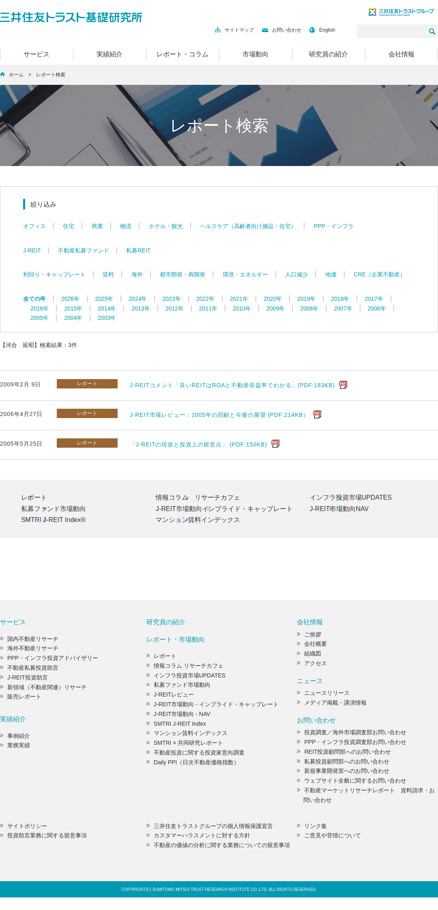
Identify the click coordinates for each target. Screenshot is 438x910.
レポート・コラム (182, 54)
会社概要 (312, 647)
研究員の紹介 (328, 54)
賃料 (108, 274)
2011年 (208, 308)
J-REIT (32, 250)
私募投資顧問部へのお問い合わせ (343, 764)
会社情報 (401, 54)
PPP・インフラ (334, 226)
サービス (36, 54)
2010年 (242, 308)
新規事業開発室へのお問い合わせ (343, 774)
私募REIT (138, 250)
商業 (97, 226)
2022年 (205, 298)
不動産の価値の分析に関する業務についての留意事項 (218, 848)
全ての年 (34, 298)
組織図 (309, 656)
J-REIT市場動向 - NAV (178, 717)
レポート (34, 497)
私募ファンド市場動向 (53, 510)
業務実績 (15, 748)
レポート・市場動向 (175, 642)
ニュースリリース (323, 696)
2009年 (275, 308)
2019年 (306, 298)
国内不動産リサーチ (29, 641)
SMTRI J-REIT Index (176, 726)
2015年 (73, 308)
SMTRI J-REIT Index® (53, 522)
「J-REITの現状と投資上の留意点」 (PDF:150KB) (198, 444)
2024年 (138, 298)
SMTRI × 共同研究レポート (184, 746)
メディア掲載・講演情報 (332, 706)
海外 (137, 274)
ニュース (310, 683)
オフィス (34, 226)
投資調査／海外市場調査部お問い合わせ (351, 735)
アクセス (312, 666)
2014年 (107, 308)
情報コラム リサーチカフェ (198, 497)
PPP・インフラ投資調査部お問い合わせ (351, 745)
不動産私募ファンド (83, 250)
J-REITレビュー (170, 697)
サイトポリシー (23, 829)
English (322, 30)
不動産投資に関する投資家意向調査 (195, 756)
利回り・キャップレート (54, 274)
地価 (331, 274)
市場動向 (255, 54)
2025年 (104, 298)
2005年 (39, 318)
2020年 (273, 298)
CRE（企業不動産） (380, 274)
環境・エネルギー (245, 274)
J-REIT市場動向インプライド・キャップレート (224, 510)
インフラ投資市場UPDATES (352, 497)
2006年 (377, 308)
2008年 (309, 308)
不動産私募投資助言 (29, 671)
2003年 (107, 318)
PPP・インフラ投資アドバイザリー (49, 661)
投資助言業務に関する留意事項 (43, 838)
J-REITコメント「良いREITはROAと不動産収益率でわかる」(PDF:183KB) (232, 385)
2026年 (70, 298)
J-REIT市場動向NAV (340, 510)
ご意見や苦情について (329, 838)
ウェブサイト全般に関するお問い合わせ (351, 784)
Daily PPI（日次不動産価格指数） (193, 765)
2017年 (374, 298)
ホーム (16, 75)
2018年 (340, 298)
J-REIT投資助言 (24, 680)
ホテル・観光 (166, 226)
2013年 (140, 308)
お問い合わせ (281, 30)
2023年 (171, 298)
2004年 (73, 318)
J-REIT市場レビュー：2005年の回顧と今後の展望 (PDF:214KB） (219, 415)
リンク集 (312, 829)
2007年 (343, 308)
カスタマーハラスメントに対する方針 (198, 838)
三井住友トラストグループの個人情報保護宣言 (209, 829)
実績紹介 (109, 54)
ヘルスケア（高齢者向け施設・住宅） (248, 226)
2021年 (239, 298)
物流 (125, 226)
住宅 (68, 226)
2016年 (39, 308)
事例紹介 (15, 738)
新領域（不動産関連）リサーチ (43, 690)
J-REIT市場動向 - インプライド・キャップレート (212, 707)
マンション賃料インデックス (198, 522)
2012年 (174, 308)
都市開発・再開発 (182, 274)
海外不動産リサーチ (29, 651)
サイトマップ (234, 30)
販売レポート (20, 700)
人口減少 (296, 274)
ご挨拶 (309, 637)
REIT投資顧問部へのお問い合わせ (344, 754)
